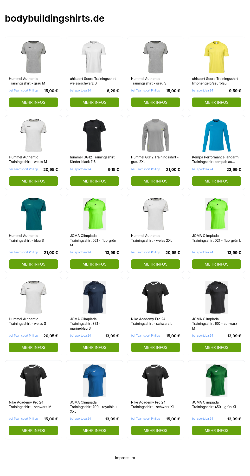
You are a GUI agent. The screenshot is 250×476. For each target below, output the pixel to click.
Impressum (125, 457)
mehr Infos (33, 102)
